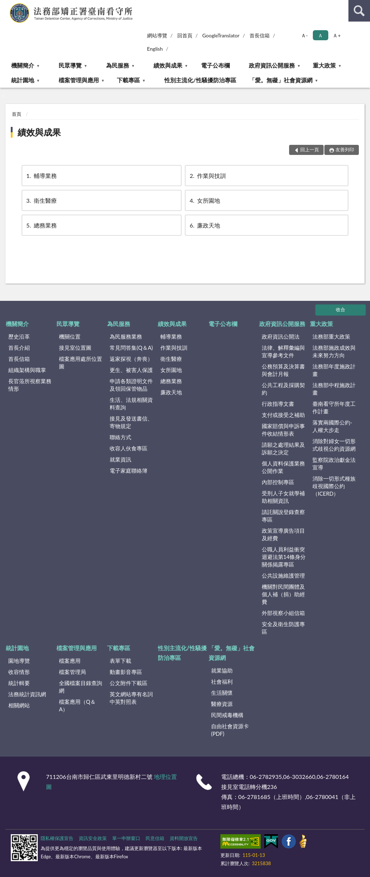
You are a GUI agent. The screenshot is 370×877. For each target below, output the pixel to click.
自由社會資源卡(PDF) (230, 730)
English (155, 49)
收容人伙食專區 (128, 448)
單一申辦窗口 (126, 838)
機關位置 (70, 336)
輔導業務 (41, 175)
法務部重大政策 (331, 336)
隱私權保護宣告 (57, 838)
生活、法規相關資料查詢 (131, 403)
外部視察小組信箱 (283, 613)
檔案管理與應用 (79, 80)
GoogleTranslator (220, 35)
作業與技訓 (207, 175)
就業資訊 (120, 459)
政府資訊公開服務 (272, 65)
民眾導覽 (70, 65)
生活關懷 (222, 692)
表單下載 (120, 660)
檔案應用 (70, 660)
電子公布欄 (215, 65)
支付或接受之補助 (283, 415)
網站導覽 (157, 35)
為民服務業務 (126, 336)
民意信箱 (155, 838)
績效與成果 (168, 65)
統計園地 (22, 80)
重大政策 (324, 65)
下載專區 (128, 80)
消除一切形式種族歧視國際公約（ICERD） (334, 486)
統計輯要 (19, 683)
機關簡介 (22, 65)
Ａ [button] (320, 35)
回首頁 (184, 35)
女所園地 (204, 200)
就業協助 (222, 670)
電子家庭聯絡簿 (128, 470)
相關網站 (19, 705)
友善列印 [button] (344, 149)
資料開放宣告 (184, 838)
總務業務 (41, 225)
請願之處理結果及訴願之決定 (283, 448)
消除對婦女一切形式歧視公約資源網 (334, 445)
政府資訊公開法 (281, 336)
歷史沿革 (19, 336)
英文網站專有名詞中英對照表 (131, 698)
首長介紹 (19, 347)
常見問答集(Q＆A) (131, 347)
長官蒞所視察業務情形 (29, 385)
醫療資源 (222, 704)
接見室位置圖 (75, 347)
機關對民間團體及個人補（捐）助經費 (283, 594)
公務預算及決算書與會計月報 (283, 370)
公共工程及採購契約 (283, 389)
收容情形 (19, 672)
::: (6, 5)
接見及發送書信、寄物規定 (131, 422)
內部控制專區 (278, 482)
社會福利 (222, 681)
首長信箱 (260, 35)
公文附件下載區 (128, 683)
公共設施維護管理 (283, 575)
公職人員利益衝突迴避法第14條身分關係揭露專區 (284, 557)
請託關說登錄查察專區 (283, 516)
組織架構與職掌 (27, 370)
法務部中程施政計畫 (334, 389)
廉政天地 (204, 225)
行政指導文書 (278, 403)
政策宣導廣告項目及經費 (283, 534)
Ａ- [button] (304, 35)
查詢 (359, 11)
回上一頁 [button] (309, 149)
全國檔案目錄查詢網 (80, 687)
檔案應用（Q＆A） (77, 705)
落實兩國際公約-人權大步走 (332, 426)
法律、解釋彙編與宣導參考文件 (283, 351)
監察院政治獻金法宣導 (334, 463)
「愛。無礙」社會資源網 (280, 80)
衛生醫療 (41, 200)
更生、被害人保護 (131, 370)
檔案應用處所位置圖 (80, 362)
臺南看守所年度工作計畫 (334, 407)
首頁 (16, 114)
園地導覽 (19, 660)
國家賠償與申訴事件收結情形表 (283, 430)
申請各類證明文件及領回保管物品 (131, 385)
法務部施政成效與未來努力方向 (334, 351)
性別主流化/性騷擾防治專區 (200, 80)
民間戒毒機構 (227, 715)
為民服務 (117, 65)
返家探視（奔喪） (131, 358)
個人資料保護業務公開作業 (283, 467)
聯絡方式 (120, 437)
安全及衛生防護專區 (283, 628)
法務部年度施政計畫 (334, 370)
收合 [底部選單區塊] (340, 309)
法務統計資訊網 (27, 694)
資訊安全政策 (93, 838)
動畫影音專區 (126, 672)
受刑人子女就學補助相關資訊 (283, 497)
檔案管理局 (72, 672)
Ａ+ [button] (337, 35)
